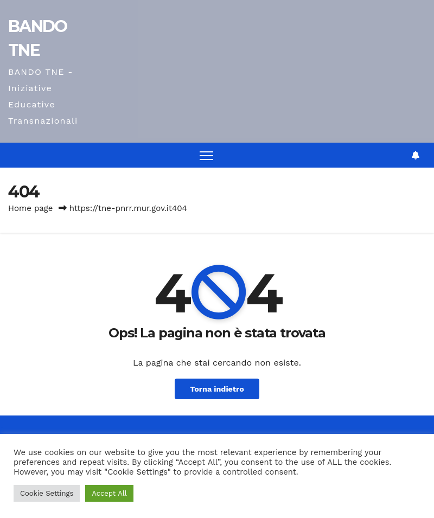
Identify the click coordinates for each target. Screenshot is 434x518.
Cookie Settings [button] (46, 493)
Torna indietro (217, 389)
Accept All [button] (109, 493)
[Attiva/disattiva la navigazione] (206, 155)
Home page (30, 208)
